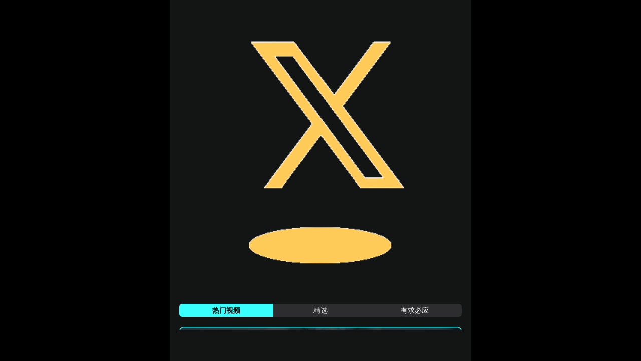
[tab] (226, 310)
